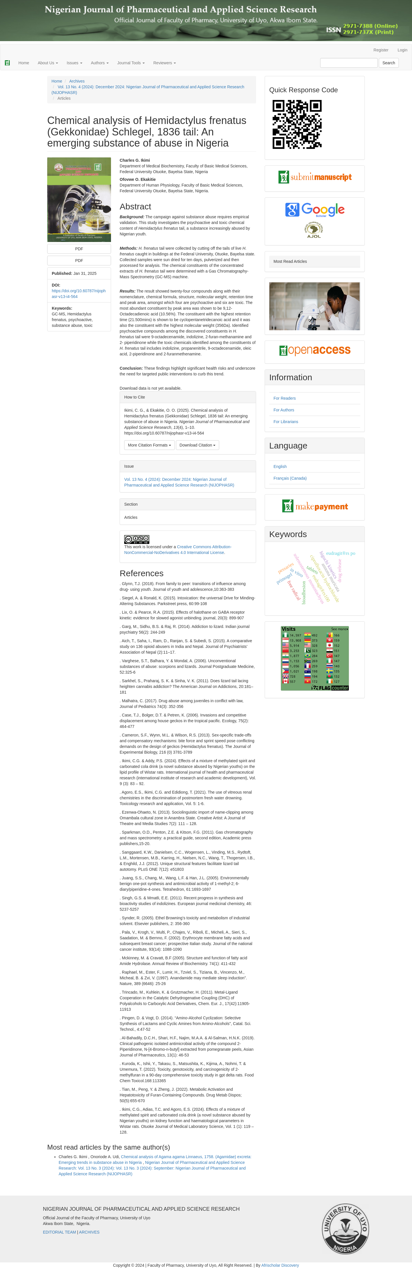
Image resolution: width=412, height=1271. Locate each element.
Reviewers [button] (164, 63)
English (280, 466)
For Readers (285, 398)
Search (389, 63)
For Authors (284, 410)
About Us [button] (48, 63)
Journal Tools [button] (131, 63)
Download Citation (198, 445)
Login (402, 50)
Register (381, 50)
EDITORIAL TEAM (59, 1232)
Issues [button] (74, 63)
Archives (77, 81)
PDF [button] (79, 249)
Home (24, 63)
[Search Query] (349, 63)
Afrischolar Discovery (280, 1265)
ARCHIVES (89, 1232)
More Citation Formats (149, 445)
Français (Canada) (290, 478)
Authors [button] (100, 63)
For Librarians (286, 421)
